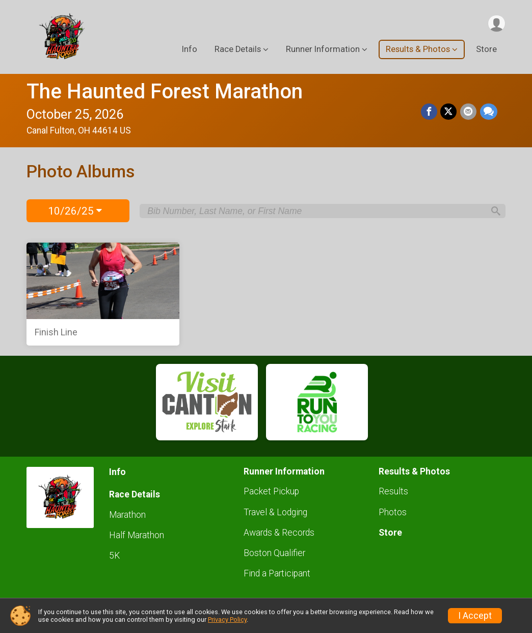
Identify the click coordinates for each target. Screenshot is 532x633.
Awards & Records (279, 533)
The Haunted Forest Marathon (164, 91)
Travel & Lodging (275, 512)
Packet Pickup (271, 491)
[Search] (493, 211)
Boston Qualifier (274, 553)
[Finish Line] (102, 294)
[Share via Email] (469, 112)
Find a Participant (277, 573)
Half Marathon (136, 535)
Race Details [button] (238, 50)
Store (486, 50)
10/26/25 (75, 211)
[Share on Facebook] (430, 112)
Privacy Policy (227, 619)
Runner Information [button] (323, 50)
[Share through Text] (488, 112)
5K (114, 555)
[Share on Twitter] (449, 112)
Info (189, 50)
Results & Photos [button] (418, 50)
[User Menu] (496, 23)
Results (393, 491)
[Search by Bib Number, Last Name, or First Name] (315, 211)
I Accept (475, 616)
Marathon (127, 515)
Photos (393, 512)
